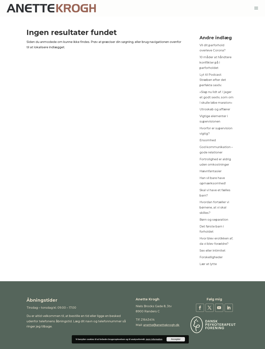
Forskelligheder (211, 257)
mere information (154, 339)
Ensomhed (207, 140)
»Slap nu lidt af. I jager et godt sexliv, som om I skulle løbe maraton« (216, 97)
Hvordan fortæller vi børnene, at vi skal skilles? (214, 207)
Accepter (175, 339)
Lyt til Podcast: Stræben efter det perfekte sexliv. (212, 80)
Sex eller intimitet (212, 250)
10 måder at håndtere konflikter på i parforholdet (215, 62)
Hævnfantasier (210, 171)
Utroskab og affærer (214, 109)
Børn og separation (213, 219)
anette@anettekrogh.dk (161, 325)
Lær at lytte (208, 264)
